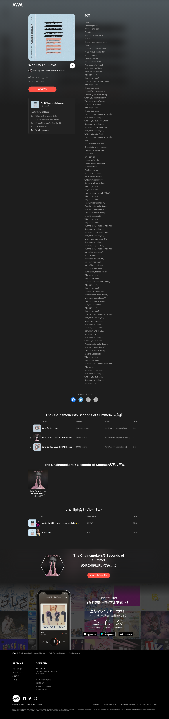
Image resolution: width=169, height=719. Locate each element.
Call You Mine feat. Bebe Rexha (47, 119)
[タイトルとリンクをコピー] (88, 399)
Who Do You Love (50, 428)
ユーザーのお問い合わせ (43, 680)
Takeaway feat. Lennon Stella (46, 116)
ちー (88, 532)
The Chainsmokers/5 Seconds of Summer (58, 71)
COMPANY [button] (41, 663)
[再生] (72, 65)
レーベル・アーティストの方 (44, 686)
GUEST (90, 523)
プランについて (18, 672)
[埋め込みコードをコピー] (95, 399)
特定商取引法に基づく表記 (148, 704)
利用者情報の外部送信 (128, 704)
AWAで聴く (42, 89)
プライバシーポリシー (109, 704)
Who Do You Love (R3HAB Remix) (57, 438)
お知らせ (16, 676)
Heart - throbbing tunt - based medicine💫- (60, 523)
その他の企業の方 (41, 689)
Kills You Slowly (41, 126)
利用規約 (96, 704)
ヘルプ (15, 680)
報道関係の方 (40, 683)
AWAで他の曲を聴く (98, 575)
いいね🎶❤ (46, 533)
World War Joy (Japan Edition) (116, 428)
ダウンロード (17, 669)
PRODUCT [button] (18, 663)
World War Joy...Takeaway (52, 103)
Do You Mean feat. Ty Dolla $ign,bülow (50, 123)
